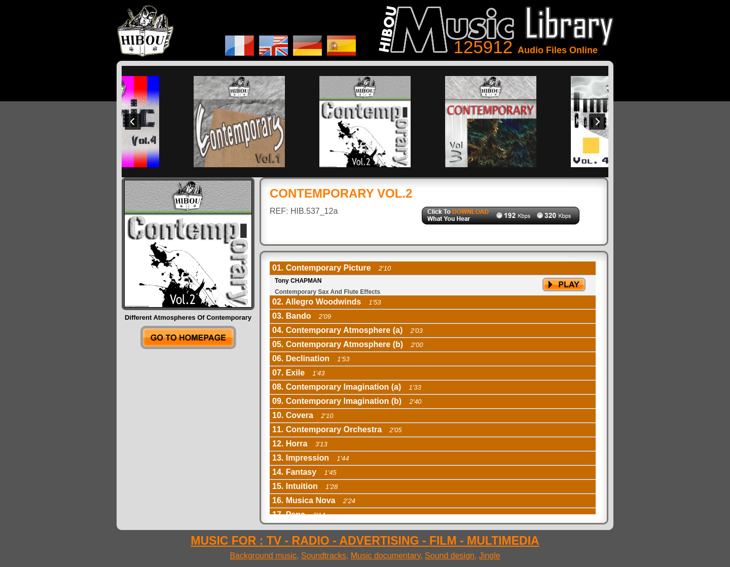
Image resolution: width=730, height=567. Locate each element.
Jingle (489, 555)
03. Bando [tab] (301, 316)
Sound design (449, 555)
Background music (263, 555)
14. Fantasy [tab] (304, 472)
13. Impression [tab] (310, 457)
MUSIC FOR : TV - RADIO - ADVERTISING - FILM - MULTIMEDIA (365, 540)
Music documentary (386, 555)
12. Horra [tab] (299, 443)
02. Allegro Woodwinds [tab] (326, 301)
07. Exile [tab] (298, 372)
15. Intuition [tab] (305, 486)
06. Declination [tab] (310, 358)
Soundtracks (323, 555)
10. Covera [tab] (302, 415)
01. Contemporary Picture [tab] (331, 267)
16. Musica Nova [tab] (313, 500)
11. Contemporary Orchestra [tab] (337, 429)
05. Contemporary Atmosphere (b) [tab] (347, 344)
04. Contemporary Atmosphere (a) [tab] (347, 330)
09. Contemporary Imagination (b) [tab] (347, 401)
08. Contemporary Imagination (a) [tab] (346, 387)
